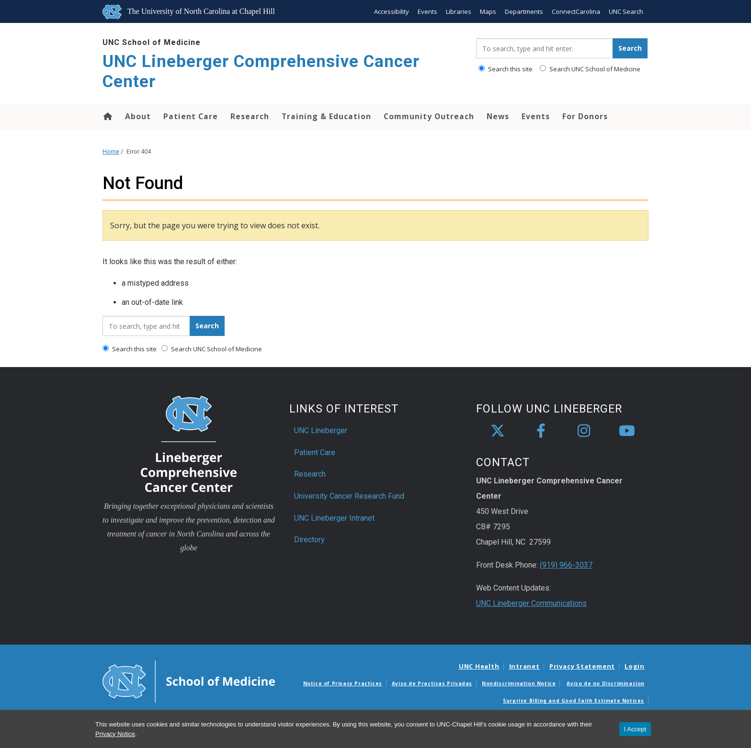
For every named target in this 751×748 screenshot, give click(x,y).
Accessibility (391, 11)
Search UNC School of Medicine (590, 69)
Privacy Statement (582, 666)
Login (635, 666)
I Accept (635, 729)
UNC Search (626, 11)
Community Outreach (429, 116)
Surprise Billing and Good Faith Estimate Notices (573, 700)
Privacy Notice (115, 733)
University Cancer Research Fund (349, 496)
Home (107, 116)
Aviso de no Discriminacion (606, 683)
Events (427, 11)
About (138, 116)
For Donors (585, 116)
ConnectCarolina (576, 11)
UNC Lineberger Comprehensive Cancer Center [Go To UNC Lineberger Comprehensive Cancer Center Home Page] (261, 71)
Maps (488, 11)
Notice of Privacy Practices (342, 683)
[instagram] (584, 431)
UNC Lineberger (320, 430)
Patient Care (190, 116)
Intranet (524, 666)
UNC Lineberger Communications (531, 603)
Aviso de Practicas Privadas (432, 683)
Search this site (505, 69)
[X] (498, 431)
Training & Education (326, 116)
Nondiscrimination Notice (519, 683)
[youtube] (627, 431)
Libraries (458, 11)
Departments (524, 11)
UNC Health (479, 666)
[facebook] (541, 431)
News (498, 116)
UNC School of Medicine (151, 42)
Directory (309, 539)
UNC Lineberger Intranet (334, 518)
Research (249, 116)
